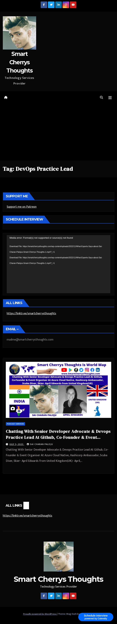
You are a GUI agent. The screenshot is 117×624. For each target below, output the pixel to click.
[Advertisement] (58, 132)
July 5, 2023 (16, 444)
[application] (58, 264)
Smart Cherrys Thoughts (19, 62)
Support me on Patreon (22, 206)
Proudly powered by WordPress (40, 614)
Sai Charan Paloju (40, 444)
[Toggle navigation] (110, 97)
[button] (101, 97)
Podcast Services (15, 423)
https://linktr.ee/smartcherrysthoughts (31, 313)
